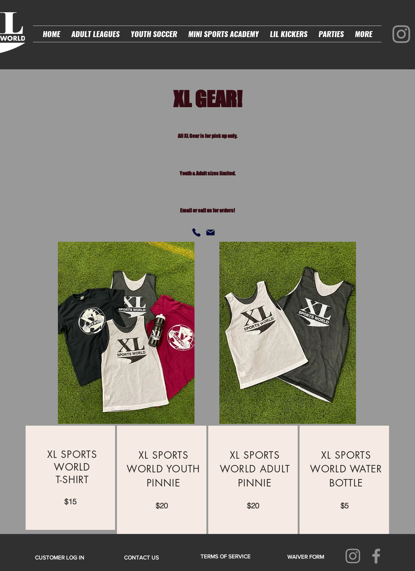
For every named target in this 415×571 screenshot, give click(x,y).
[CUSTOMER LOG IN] (60, 557)
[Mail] (210, 232)
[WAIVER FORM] (305, 556)
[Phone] (196, 232)
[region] (70, 478)
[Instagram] (401, 34)
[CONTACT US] (141, 557)
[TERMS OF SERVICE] (225, 556)
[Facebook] (376, 556)
